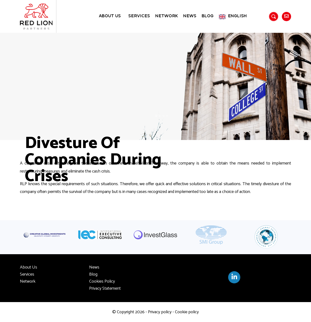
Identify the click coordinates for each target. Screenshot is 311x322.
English (237, 16)
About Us (110, 16)
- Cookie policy (185, 312)
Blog (208, 16)
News (189, 16)
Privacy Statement (105, 288)
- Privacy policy (158, 312)
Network (166, 16)
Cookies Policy (102, 281)
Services (139, 16)
